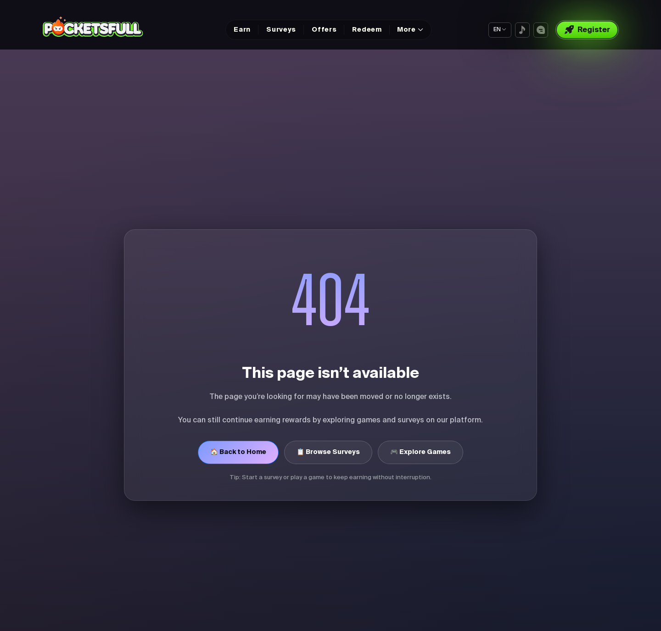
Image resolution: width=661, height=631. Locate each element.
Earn (242, 30)
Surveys (281, 30)
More (406, 30)
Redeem (366, 30)
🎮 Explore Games (420, 452)
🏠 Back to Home (238, 452)
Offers (324, 30)
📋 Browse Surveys (328, 452)
